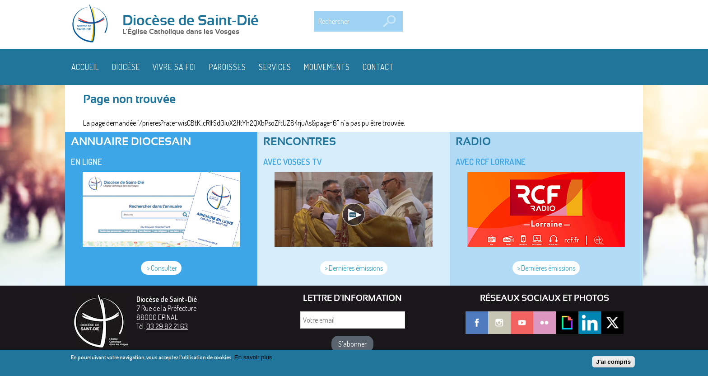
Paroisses (227, 67)
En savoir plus (253, 360)
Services (275, 67)
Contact (378, 67)
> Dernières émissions (354, 268)
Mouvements (327, 67)
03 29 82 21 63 (167, 326)
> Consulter (161, 268)
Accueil (85, 67)
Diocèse (126, 67)
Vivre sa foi (174, 67)
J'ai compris (613, 364)
